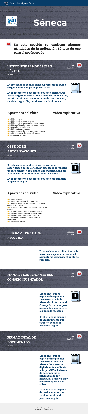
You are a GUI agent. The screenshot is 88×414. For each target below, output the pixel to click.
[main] (50, 23)
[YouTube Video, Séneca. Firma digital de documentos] (21, 362)
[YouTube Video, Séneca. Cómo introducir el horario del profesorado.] (66, 124)
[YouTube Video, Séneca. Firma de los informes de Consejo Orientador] (21, 299)
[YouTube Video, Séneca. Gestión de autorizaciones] (66, 205)
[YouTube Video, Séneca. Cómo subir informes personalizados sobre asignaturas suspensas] (21, 257)
